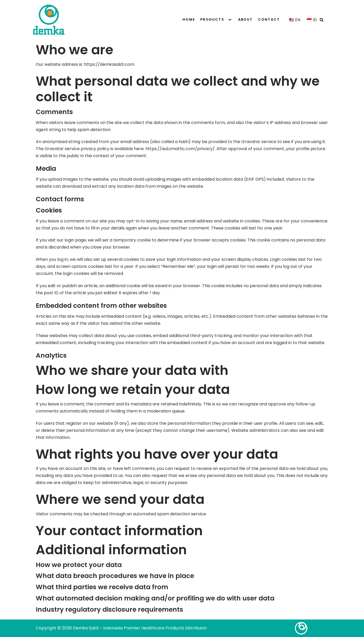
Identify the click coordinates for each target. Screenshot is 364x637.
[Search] (322, 20)
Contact (269, 19)
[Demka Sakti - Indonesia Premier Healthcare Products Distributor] (48, 20)
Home (189, 19)
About (245, 19)
